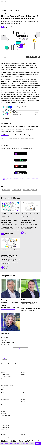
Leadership (3, 372)
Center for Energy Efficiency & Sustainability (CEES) (10, 397)
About (2, 368)
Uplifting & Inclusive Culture (6, 376)
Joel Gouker (4, 135)
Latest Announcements (24, 406)
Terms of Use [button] (30, 443)
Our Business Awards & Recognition (7, 380)
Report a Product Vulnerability (6, 437)
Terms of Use (22, 434)
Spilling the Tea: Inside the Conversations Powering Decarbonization (29, 220)
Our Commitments (4, 395)
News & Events (3, 421)
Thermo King (22, 372)
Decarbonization (26, 189)
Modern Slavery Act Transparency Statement (28, 436)
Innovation (16, 10)
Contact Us (3, 387)
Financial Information (5, 425)
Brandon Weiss (5, 126)
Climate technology (16, 189)
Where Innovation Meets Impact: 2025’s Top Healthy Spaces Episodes (9, 220)
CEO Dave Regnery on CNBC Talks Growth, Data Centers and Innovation (10, 309)
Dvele (36, 126)
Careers (2, 404)
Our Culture (3, 411)
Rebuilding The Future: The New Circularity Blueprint (9, 256)
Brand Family (22, 374)
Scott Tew (24, 300)
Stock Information (4, 423)
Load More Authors (20, 349)
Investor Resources (4, 429)
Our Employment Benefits (5, 415)
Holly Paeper (5, 333)
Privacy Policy (3, 434)
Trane (21, 370)
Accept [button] (37, 443)
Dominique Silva (9, 138)
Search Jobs (3, 406)
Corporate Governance (5, 378)
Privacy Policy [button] (20, 443)
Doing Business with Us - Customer (7, 383)
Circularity (16, 249)
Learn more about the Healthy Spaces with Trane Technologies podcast (20, 178)
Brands (21, 368)
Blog (2, 389)
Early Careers (3, 409)
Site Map (2, 436)
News (21, 404)
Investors (3, 418)
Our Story (2, 370)
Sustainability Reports (5, 399)
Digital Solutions (23, 399)
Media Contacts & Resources (25, 409)
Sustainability (4, 392)
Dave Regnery (5, 300)
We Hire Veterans (4, 413)
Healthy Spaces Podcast (6, 10)
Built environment (6, 189)
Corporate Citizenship (5, 374)
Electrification (22, 401)
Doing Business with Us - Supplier (7, 385)
